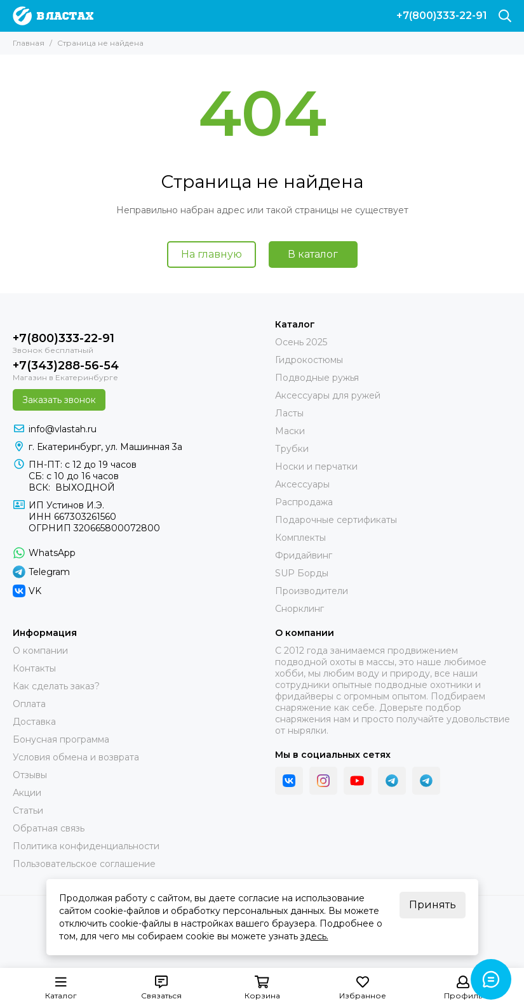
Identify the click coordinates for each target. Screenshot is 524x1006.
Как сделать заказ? (56, 686)
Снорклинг (299, 608)
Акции (27, 792)
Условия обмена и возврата (76, 757)
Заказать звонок (59, 400)
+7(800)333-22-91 (441, 16)
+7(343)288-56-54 (66, 366)
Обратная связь (48, 828)
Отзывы (30, 775)
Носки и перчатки (316, 466)
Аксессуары (302, 484)
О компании (40, 650)
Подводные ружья (317, 377)
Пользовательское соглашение (84, 864)
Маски (290, 431)
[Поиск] (505, 16)
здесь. (314, 936)
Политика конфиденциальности (86, 846)
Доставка (34, 721)
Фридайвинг (303, 555)
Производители (311, 591)
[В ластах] (53, 15)
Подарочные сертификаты (336, 520)
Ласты (289, 413)
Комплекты (300, 537)
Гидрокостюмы (309, 360)
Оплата (29, 704)
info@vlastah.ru (63, 429)
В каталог (313, 254)
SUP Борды (301, 573)
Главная (28, 43)
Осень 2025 (301, 342)
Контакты (34, 668)
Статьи (28, 810)
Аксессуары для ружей (327, 395)
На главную (211, 254)
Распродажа (304, 502)
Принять (432, 905)
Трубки (292, 448)
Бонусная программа (61, 739)
